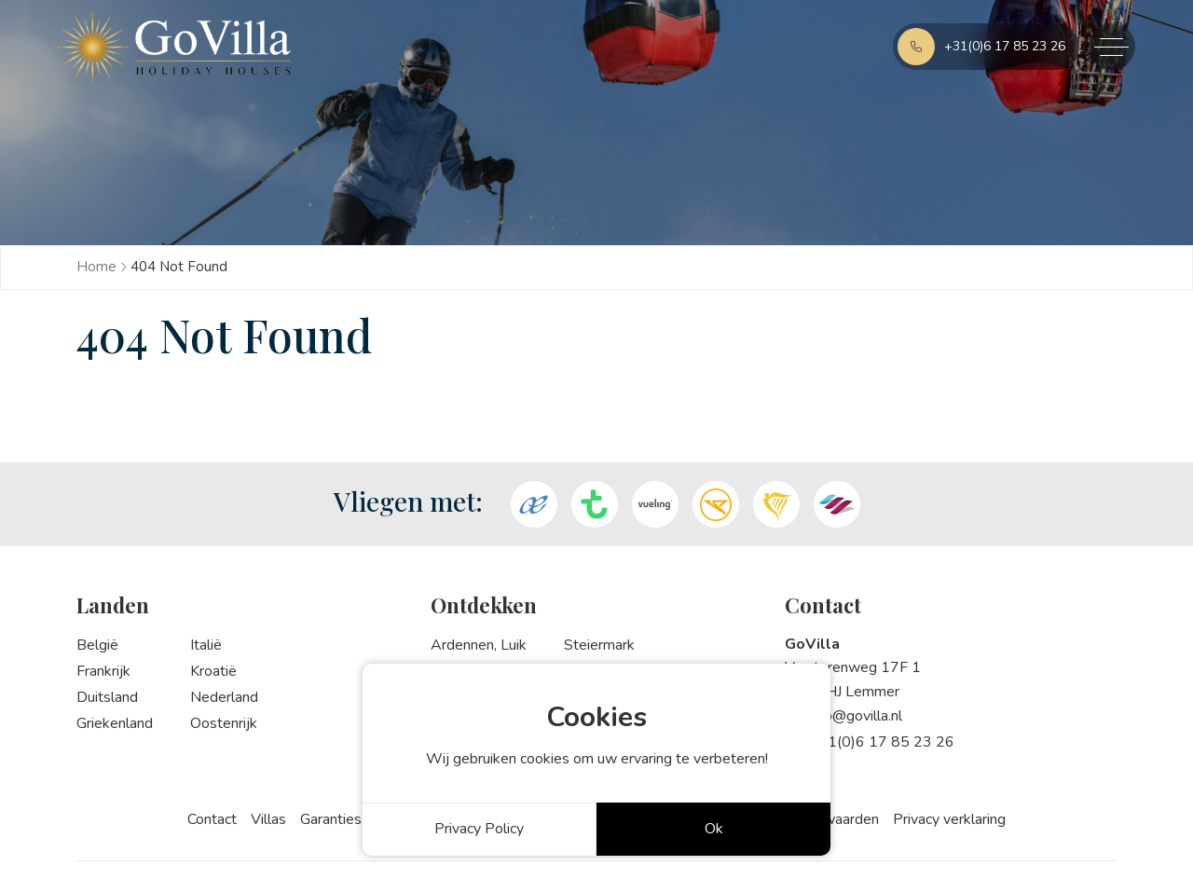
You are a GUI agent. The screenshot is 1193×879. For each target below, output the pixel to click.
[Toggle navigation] (1112, 46)
